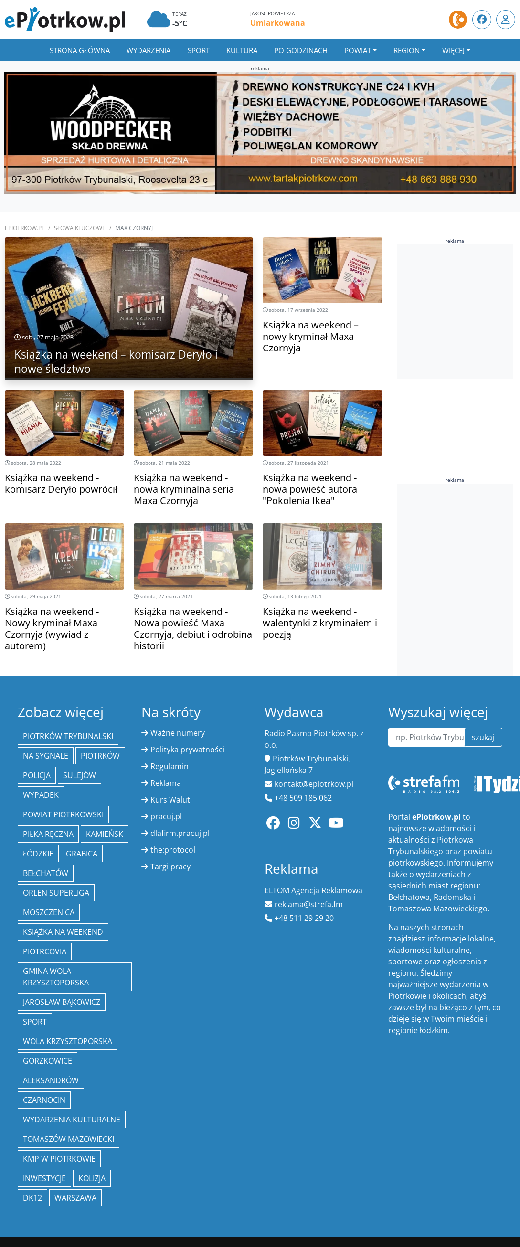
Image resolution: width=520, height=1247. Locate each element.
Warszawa (75, 1198)
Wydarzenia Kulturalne (71, 1119)
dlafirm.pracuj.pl (180, 833)
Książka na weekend (63, 932)
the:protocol (172, 850)
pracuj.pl (166, 816)
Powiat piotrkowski (63, 814)
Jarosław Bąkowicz (61, 1002)
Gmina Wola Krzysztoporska (56, 977)
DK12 (32, 1198)
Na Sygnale (45, 755)
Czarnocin (44, 1100)
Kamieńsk (104, 834)
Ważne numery (177, 733)
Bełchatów (45, 873)
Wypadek (41, 795)
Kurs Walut (170, 799)
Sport (199, 50)
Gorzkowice (47, 1061)
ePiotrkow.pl (24, 228)
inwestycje (44, 1178)
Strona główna (80, 50)
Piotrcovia (44, 951)
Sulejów (79, 775)
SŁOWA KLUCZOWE (80, 228)
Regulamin (169, 766)
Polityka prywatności (187, 749)
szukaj (483, 737)
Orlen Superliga (56, 893)
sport (35, 1021)
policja (37, 775)
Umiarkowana (277, 23)
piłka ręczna (48, 834)
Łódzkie (38, 853)
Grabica (81, 853)
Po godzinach (301, 50)
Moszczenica (48, 912)
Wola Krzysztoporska (67, 1041)
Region (406, 50)
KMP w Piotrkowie (59, 1158)
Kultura (241, 50)
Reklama (165, 783)
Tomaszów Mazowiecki (68, 1139)
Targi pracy (170, 866)
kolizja (92, 1178)
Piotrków (100, 755)
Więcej (453, 50)
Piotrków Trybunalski (68, 736)
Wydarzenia (148, 50)
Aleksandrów (51, 1080)
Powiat (357, 50)
